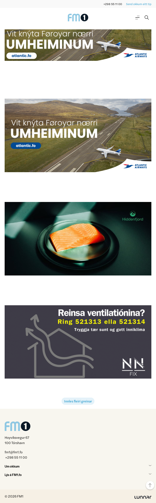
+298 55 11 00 (113, 4)
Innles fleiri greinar (78, 401)
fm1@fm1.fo (14, 452)
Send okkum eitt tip (138, 4)
